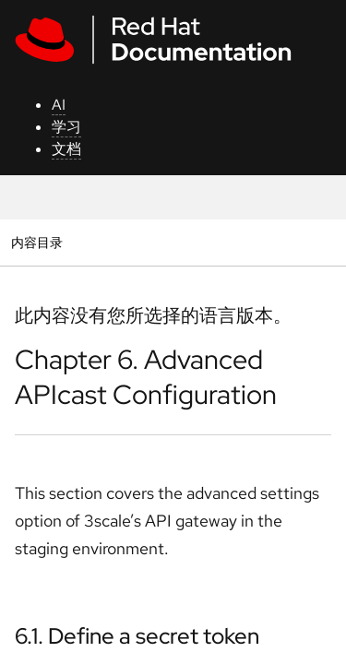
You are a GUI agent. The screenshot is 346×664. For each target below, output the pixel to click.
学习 (66, 126)
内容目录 (36, 242)
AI (59, 104)
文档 (66, 149)
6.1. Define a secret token (137, 636)
